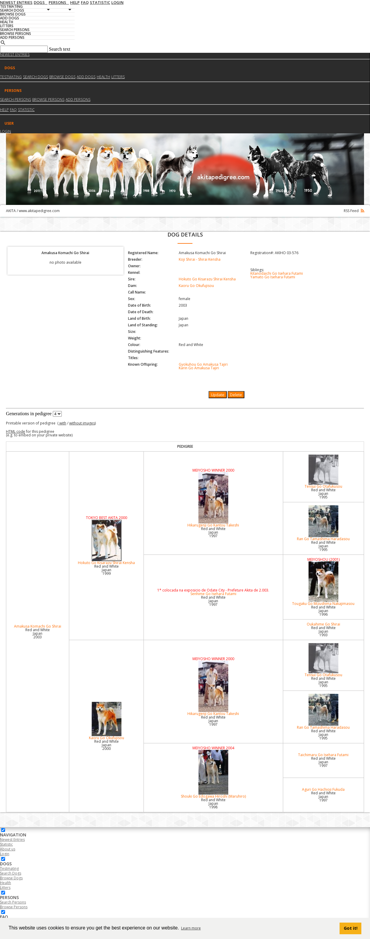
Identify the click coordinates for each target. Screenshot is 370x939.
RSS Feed (354, 210)
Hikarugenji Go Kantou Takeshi (213, 500)
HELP (4, 109)
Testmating (11, 76)
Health (103, 76)
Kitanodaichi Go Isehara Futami (276, 273)
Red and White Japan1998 (213, 803)
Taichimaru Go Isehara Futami (323, 754)
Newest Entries (15, 54)
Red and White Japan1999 (106, 570)
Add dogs (86, 76)
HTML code (15, 431)
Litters (118, 76)
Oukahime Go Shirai (323, 624)
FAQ (13, 109)
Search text (59, 49)
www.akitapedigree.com (39, 210)
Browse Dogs (11, 878)
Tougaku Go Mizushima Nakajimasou (323, 583)
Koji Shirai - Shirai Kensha (200, 259)
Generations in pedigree (29, 413)
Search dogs (35, 76)
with (62, 423)
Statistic (26, 109)
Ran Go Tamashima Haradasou (323, 523)
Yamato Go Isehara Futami (272, 276)
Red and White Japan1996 (323, 611)
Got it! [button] (350, 928)
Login (5, 131)
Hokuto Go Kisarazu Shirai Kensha (207, 279)
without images (82, 423)
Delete (236, 394)
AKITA (11, 210)
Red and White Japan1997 (213, 532)
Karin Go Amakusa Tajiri (199, 367)
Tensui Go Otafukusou (323, 472)
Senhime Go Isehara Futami (213, 593)
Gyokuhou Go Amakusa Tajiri (203, 364)
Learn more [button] (191, 928)
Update (217, 394)
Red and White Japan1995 (323, 493)
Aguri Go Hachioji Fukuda (323, 789)
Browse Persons (48, 99)
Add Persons (78, 99)
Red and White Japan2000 (106, 745)
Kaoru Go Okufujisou (196, 285)
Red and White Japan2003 (37, 633)
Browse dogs (62, 76)
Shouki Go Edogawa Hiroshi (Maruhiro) (213, 774)
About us (7, 849)
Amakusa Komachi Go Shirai (37, 626)
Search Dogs (10, 873)
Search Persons (15, 99)
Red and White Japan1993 (323, 631)
